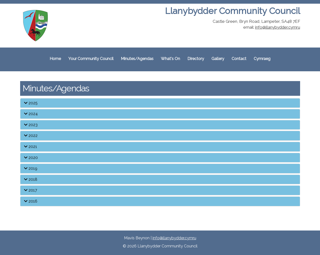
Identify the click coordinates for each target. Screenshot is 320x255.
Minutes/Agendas (137, 58)
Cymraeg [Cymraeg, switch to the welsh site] (262, 58)
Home (55, 58)
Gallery (217, 58)
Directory (195, 58)
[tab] (160, 103)
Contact (239, 58)
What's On (170, 58)
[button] (160, 103)
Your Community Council (90, 58)
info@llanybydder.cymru (277, 27)
